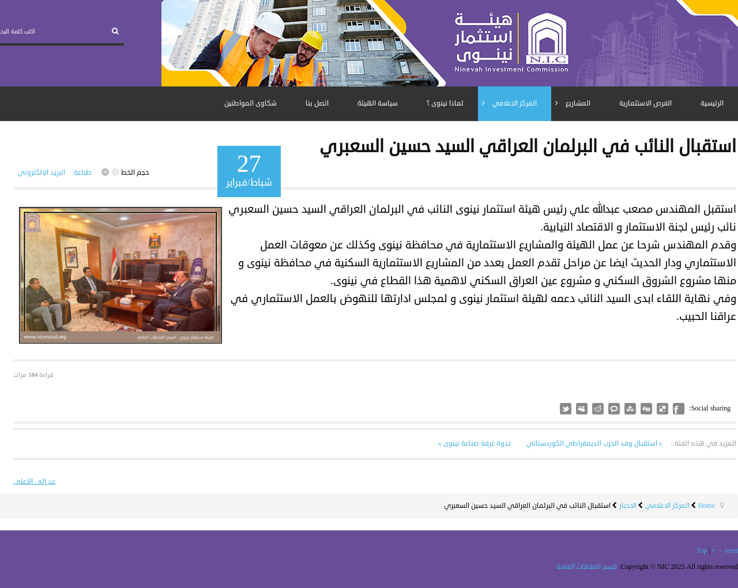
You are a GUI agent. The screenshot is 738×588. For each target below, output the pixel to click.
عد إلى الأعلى (34, 482)
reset (731, 551)
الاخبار (628, 506)
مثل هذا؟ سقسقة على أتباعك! (565, 408)
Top (701, 551)
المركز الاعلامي (667, 506)
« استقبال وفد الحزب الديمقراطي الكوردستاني (593, 443)
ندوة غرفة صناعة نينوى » (474, 443)
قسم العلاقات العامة (586, 567)
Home (706, 506)
